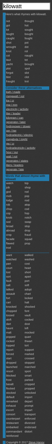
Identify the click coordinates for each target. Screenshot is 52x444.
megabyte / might (16, 139)
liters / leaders (14, 165)
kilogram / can (14, 117)
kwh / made (13, 91)
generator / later (16, 122)
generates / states (17, 160)
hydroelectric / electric (19, 134)
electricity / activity (17, 109)
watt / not (11, 156)
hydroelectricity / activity (20, 147)
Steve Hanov (37, 442)
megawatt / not (15, 96)
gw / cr (10, 143)
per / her (11, 130)
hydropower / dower (18, 126)
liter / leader (13, 113)
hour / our (12, 152)
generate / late (15, 169)
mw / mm (11, 104)
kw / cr (10, 100)
